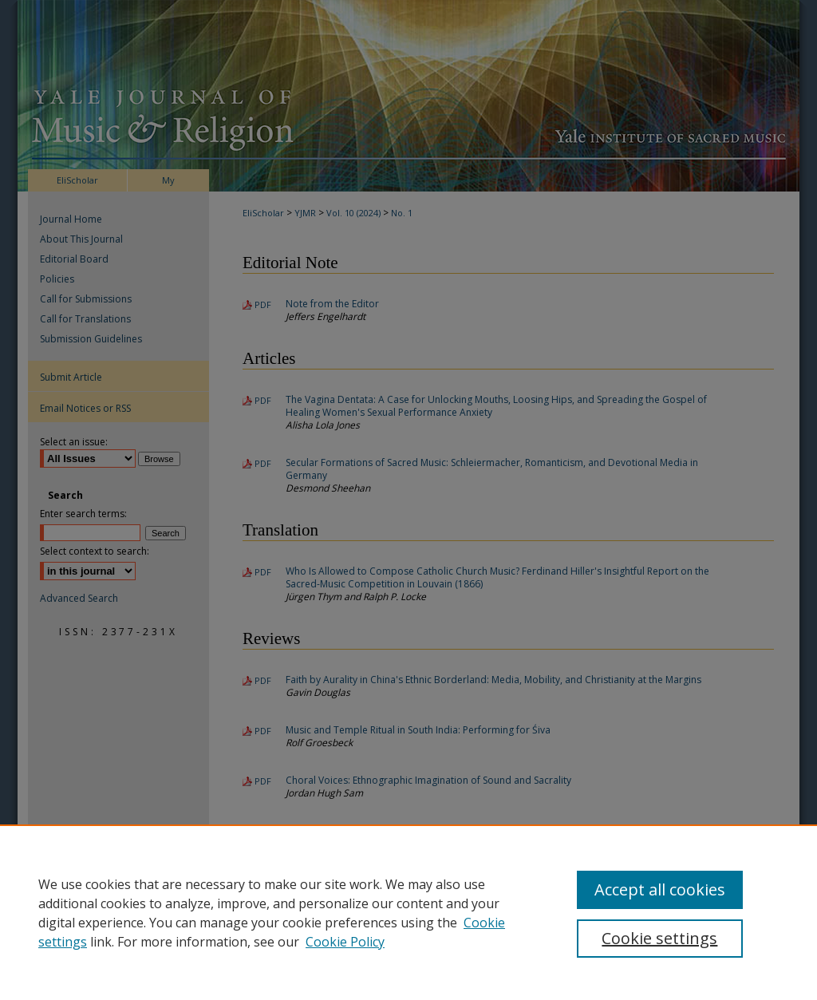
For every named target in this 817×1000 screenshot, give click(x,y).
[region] (408, 912)
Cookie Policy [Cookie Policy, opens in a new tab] (345, 942)
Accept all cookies (659, 889)
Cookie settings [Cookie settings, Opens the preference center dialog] (659, 938)
